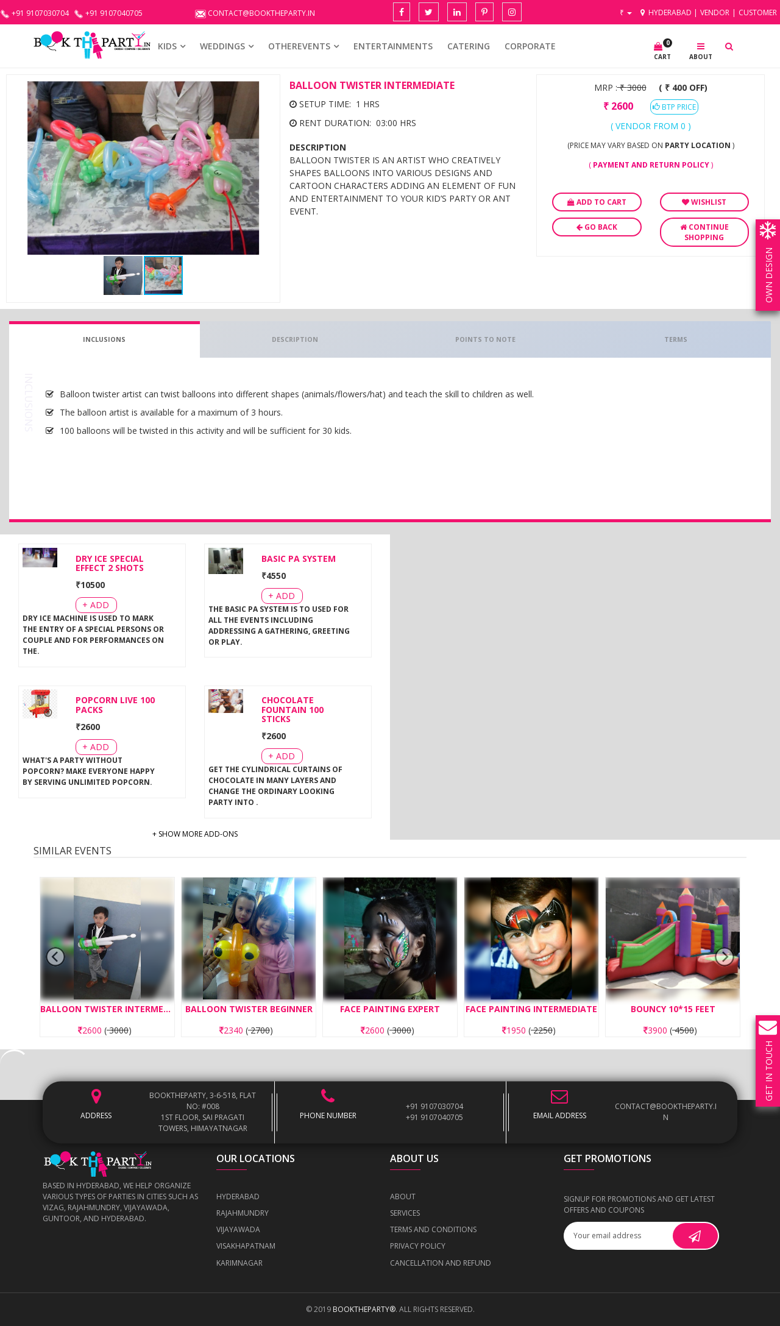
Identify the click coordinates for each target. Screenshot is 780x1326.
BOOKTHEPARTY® (364, 1309)
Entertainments (393, 46)
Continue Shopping (704, 232)
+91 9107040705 (434, 1117)
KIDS (167, 46)
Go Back (596, 227)
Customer (758, 12)
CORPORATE (530, 46)
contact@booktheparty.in (666, 1111)
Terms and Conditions (433, 1229)
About (403, 1196)
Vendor (714, 12)
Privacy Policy (417, 1246)
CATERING (468, 46)
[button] (262, 92)
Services (405, 1213)
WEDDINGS (222, 46)
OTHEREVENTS (299, 46)
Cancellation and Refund (440, 1263)
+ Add (95, 605)
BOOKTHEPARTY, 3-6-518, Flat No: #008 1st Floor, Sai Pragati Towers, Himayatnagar (202, 1111)
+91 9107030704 (434, 1106)
